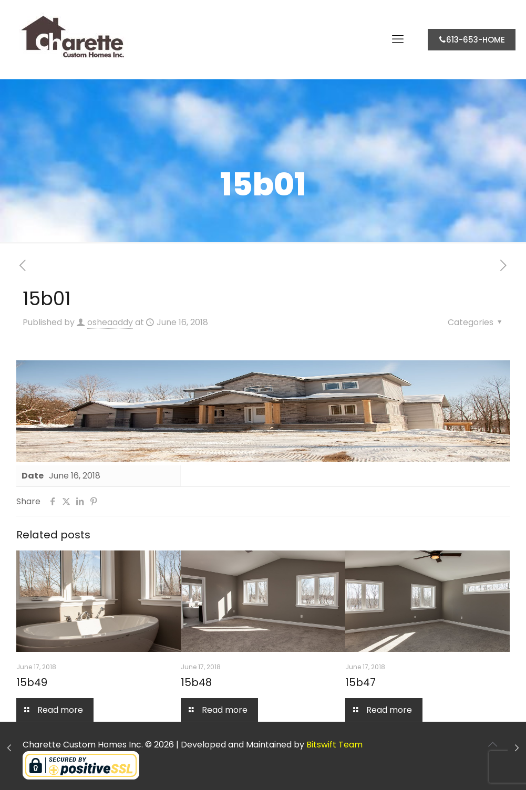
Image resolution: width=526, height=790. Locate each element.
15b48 (196, 682)
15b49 (31, 682)
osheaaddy (110, 322)
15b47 (360, 682)
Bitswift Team (334, 745)
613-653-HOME (471, 39)
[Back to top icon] (493, 744)
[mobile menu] (398, 39)
